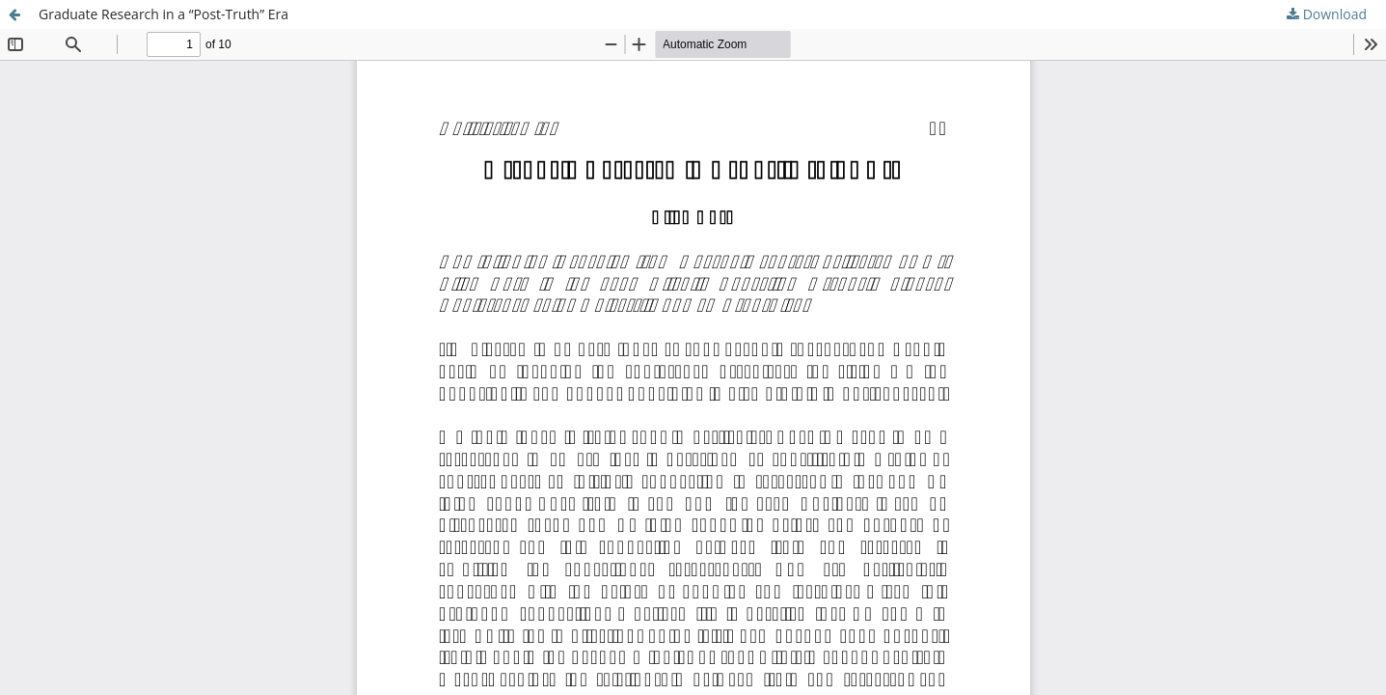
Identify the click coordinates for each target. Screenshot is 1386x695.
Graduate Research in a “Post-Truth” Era (163, 14)
